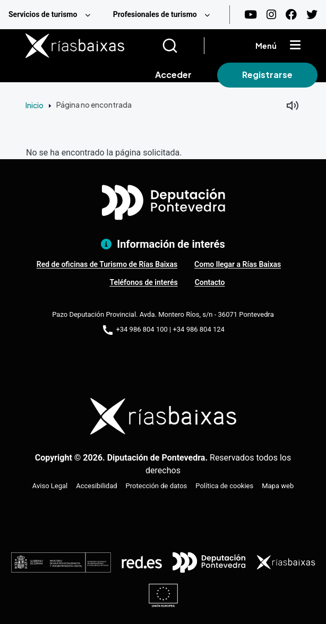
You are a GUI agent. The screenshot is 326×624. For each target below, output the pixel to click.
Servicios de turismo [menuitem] (42, 14)
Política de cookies (224, 486)
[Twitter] (312, 14)
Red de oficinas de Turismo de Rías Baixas (107, 264)
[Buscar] (182, 45)
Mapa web (278, 486)
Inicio (34, 105)
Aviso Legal (49, 486)
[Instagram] (271, 14)
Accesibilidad (96, 486)
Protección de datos (156, 486)
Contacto (210, 282)
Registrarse (267, 74)
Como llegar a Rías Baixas (237, 264)
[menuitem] (52, 14)
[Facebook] (291, 14)
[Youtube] (250, 14)
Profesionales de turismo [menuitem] (155, 14)
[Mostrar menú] (295, 46)
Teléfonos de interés (143, 282)
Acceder (173, 74)
